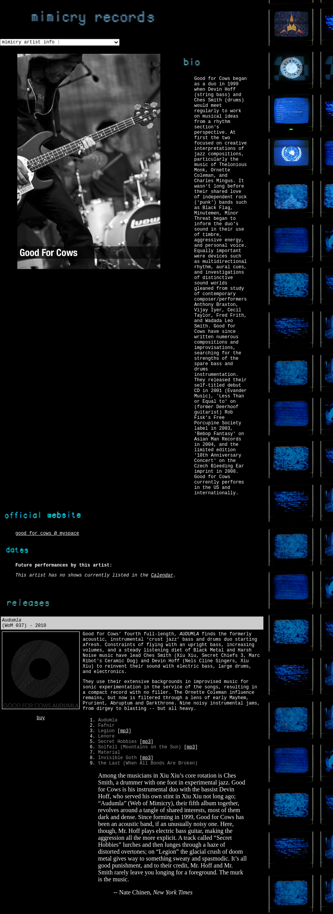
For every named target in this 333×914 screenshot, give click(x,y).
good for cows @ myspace (47, 533)
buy (41, 718)
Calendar (162, 575)
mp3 (124, 731)
